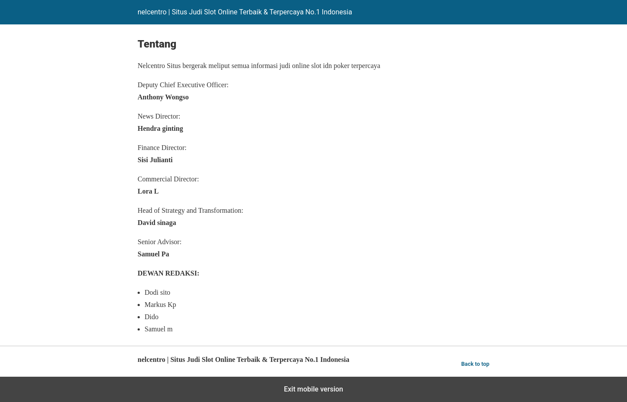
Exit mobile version (313, 389)
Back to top (475, 364)
